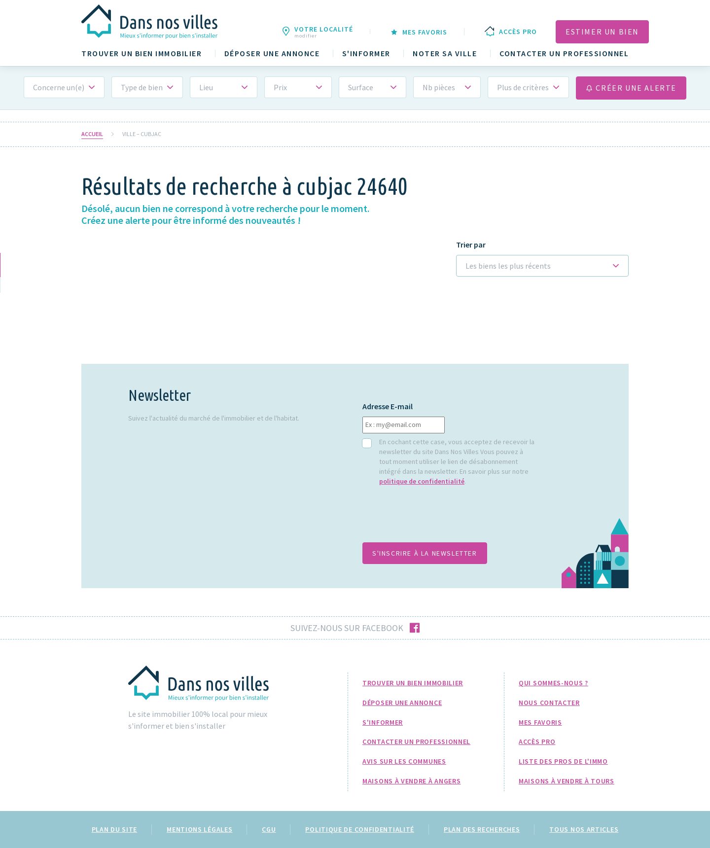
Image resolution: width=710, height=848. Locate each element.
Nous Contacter (549, 702)
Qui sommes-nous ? (553, 682)
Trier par (471, 244)
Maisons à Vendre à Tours (566, 781)
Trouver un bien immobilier (141, 53)
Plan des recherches (482, 829)
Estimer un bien (602, 31)
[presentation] (437, 519)
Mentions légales (199, 829)
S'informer (366, 53)
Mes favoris (540, 722)
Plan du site (114, 829)
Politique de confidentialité (359, 829)
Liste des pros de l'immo (563, 761)
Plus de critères (523, 87)
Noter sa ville (445, 53)
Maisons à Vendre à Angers (411, 781)
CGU (269, 829)
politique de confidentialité (421, 481)
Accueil (92, 134)
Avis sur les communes (404, 761)
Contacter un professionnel (564, 53)
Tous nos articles (583, 829)
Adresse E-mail (387, 406)
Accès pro (537, 741)
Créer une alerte (631, 88)
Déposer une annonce (272, 53)
